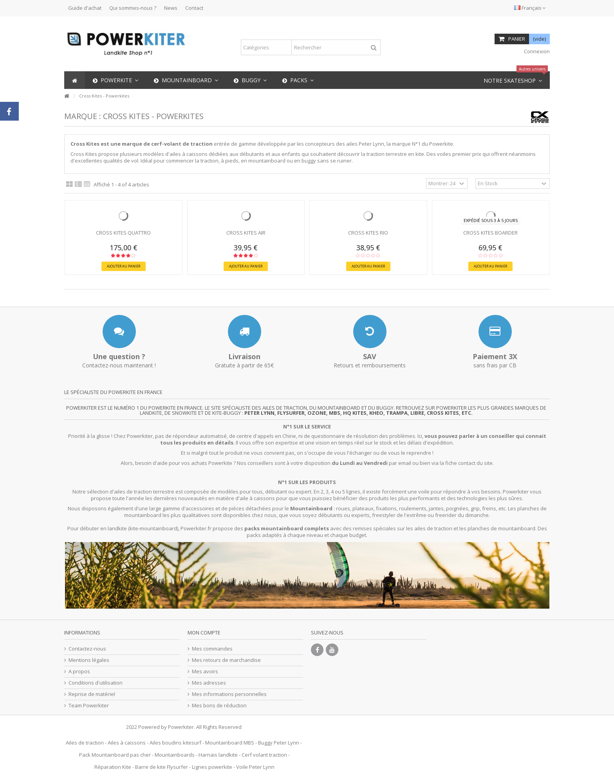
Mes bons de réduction (219, 705)
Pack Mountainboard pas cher (115, 754)
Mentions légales (89, 660)
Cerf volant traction (264, 754)
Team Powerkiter (89, 705)
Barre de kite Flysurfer (161, 766)
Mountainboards (175, 754)
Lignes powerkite (212, 766)
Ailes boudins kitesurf (175, 742)
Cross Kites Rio (368, 232)
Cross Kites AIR (245, 232)
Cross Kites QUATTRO (123, 232)
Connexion (536, 51)
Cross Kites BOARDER (490, 232)
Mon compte (204, 632)
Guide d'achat (84, 7)
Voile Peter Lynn (255, 766)
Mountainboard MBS (229, 742)
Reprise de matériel (92, 694)
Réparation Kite (112, 766)
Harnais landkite (218, 754)
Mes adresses (209, 683)
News (170, 7)
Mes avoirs (205, 671)
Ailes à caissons (127, 742)
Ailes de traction (85, 742)
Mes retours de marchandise (226, 660)
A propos (79, 671)
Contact (194, 7)
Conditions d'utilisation (96, 683)
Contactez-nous (87, 648)
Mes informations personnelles (229, 694)
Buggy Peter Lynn (278, 742)
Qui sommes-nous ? (132, 7)
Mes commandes (212, 648)
